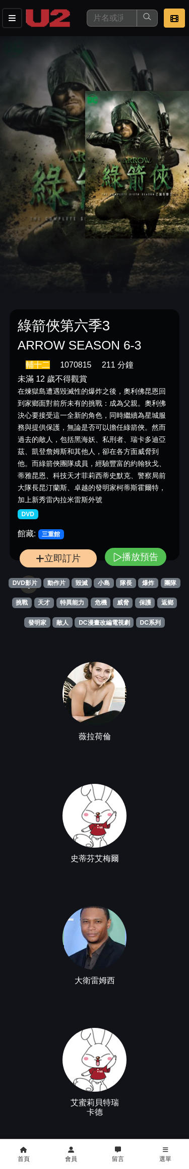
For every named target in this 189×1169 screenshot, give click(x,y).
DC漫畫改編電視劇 (104, 622)
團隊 (170, 583)
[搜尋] (112, 18)
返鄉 (167, 602)
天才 (44, 602)
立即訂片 (58, 558)
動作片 (56, 583)
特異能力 (72, 602)
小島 (104, 583)
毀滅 (82, 583)
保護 (145, 602)
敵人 (62, 622)
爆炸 (148, 583)
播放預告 (135, 556)
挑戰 (22, 602)
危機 (101, 602)
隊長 (126, 583)
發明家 (37, 622)
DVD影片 (25, 583)
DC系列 (150, 622)
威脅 (123, 602)
